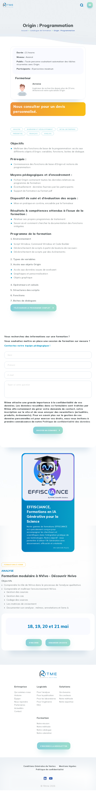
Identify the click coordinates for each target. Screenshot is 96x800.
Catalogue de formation (40, 30)
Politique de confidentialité (50, 769)
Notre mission (43, 723)
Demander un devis (58, 643)
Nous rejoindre (21, 702)
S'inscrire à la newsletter (53, 746)
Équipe (17, 698)
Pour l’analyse (43, 692)
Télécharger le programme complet (32, 308)
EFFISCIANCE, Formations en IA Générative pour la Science (42, 514)
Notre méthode (66, 698)
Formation (43, 717)
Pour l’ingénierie (44, 702)
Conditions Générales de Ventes (39, 766)
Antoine (36, 84)
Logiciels (42, 686)
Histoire (17, 695)
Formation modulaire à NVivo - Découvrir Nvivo (39, 576)
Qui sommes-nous (22, 692)
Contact (17, 711)
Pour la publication (45, 695)
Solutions (64, 686)
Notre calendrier (44, 733)
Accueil (24, 30)
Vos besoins (64, 692)
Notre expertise (66, 702)
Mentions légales (67, 766)
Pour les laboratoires (46, 698)
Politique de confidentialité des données (66, 421)
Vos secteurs (65, 695)
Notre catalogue (44, 730)
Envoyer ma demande (46, 430)
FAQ (39, 705)
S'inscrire (34, 643)
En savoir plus (61, 548)
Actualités (18, 708)
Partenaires (19, 705)
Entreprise (20, 686)
